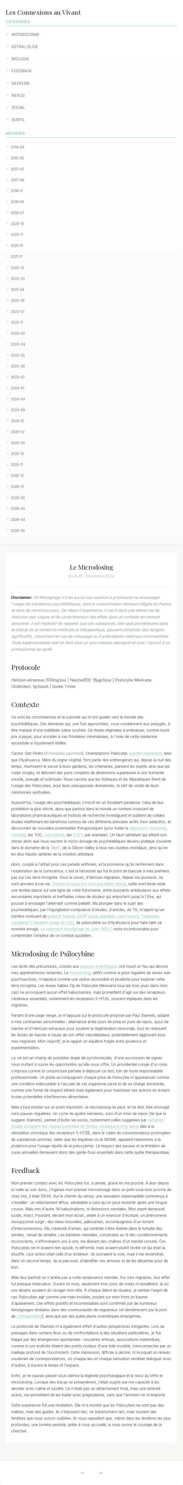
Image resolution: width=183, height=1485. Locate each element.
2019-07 (17, 213)
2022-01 (17, 268)
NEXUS (18, 95)
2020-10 (17, 224)
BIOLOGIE (20, 58)
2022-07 (18, 311)
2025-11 (17, 465)
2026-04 (18, 520)
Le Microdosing (91, 567)
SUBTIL (18, 119)
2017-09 (17, 180)
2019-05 (17, 202)
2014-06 (17, 147)
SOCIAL (18, 107)
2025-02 (18, 432)
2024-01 (17, 388)
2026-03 (18, 509)
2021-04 (17, 290)
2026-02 (18, 498)
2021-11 (16, 256)
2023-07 (18, 377)
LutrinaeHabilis (29, 1316)
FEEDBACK (21, 70)
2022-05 (18, 300)
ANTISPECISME (25, 34)
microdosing (80, 973)
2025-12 (17, 476)
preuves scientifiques (99, 966)
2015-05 (17, 158)
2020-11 (17, 235)
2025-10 (17, 454)
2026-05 (18, 530)
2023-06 (18, 366)
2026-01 (17, 486)
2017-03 (17, 169)
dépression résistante (148, 828)
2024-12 (17, 421)
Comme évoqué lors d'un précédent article (89, 884)
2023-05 (18, 355)
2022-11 (17, 322)
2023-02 (18, 333)
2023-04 (18, 344)
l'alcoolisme (55, 835)
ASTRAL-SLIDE (24, 46)
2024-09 (18, 410)
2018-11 (16, 191)
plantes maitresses (146, 753)
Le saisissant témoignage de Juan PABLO (77, 929)
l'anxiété (19, 835)
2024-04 (18, 399)
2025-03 (18, 443)
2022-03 (18, 279)
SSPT (78, 835)
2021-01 (17, 246)
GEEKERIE (20, 83)
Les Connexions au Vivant (46, 11)
